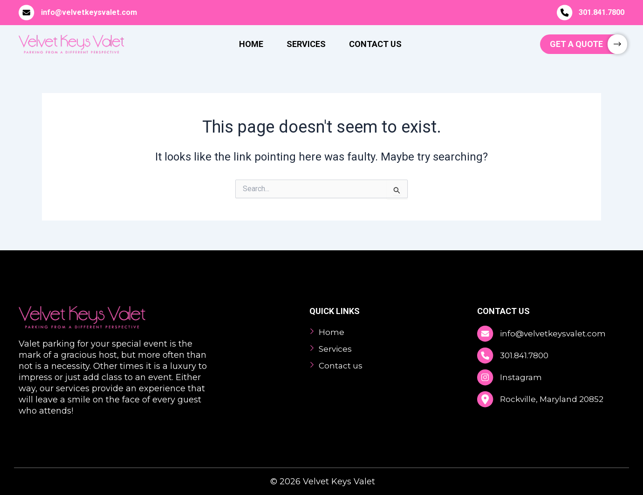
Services (306, 44)
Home (251, 44)
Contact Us (375, 44)
